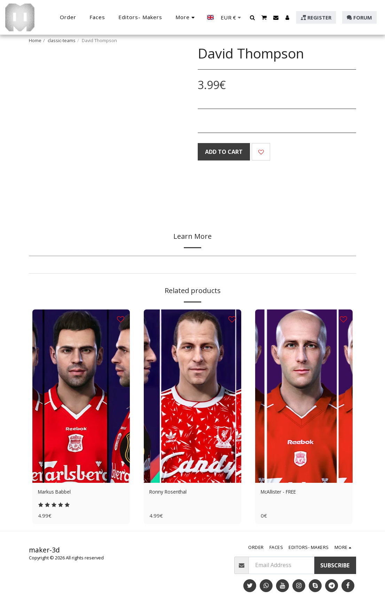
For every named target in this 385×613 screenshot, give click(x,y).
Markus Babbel (58, 492)
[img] (81, 396)
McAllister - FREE (282, 492)
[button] (252, 17)
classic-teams (62, 40)
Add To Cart (224, 152)
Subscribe (334, 567)
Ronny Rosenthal (171, 492)
